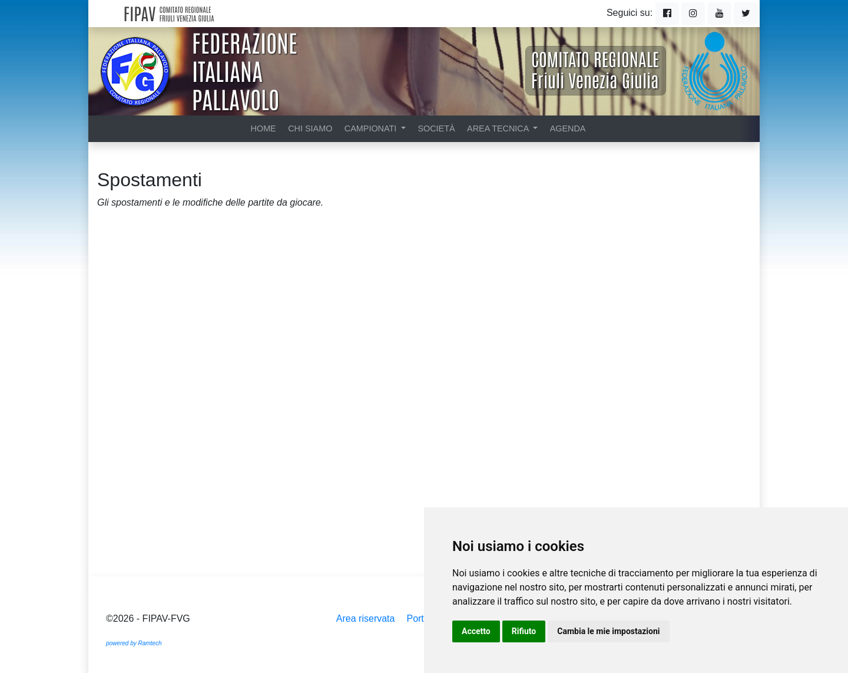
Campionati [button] (371, 128)
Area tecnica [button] (499, 128)
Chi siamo (310, 128)
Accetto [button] (476, 631)
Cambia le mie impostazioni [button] (608, 631)
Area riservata (365, 618)
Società (436, 128)
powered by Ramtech (134, 643)
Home (263, 128)
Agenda (568, 128)
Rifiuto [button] (524, 631)
